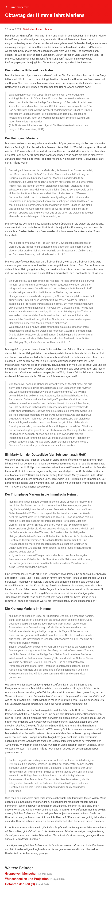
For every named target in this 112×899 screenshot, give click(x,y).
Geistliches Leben (33, 29)
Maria (48, 29)
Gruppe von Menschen (28, 873)
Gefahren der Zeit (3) (27, 884)
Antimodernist (17, 7)
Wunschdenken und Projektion (35, 879)
